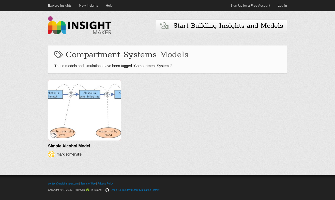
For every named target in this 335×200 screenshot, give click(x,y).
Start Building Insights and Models (221, 25)
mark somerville (69, 154)
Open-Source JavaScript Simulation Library (135, 190)
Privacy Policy (105, 183)
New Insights (88, 5)
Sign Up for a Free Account (250, 5)
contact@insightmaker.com (63, 183)
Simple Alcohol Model (69, 146)
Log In (282, 5)
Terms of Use (88, 183)
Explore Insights (60, 5)
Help (109, 5)
